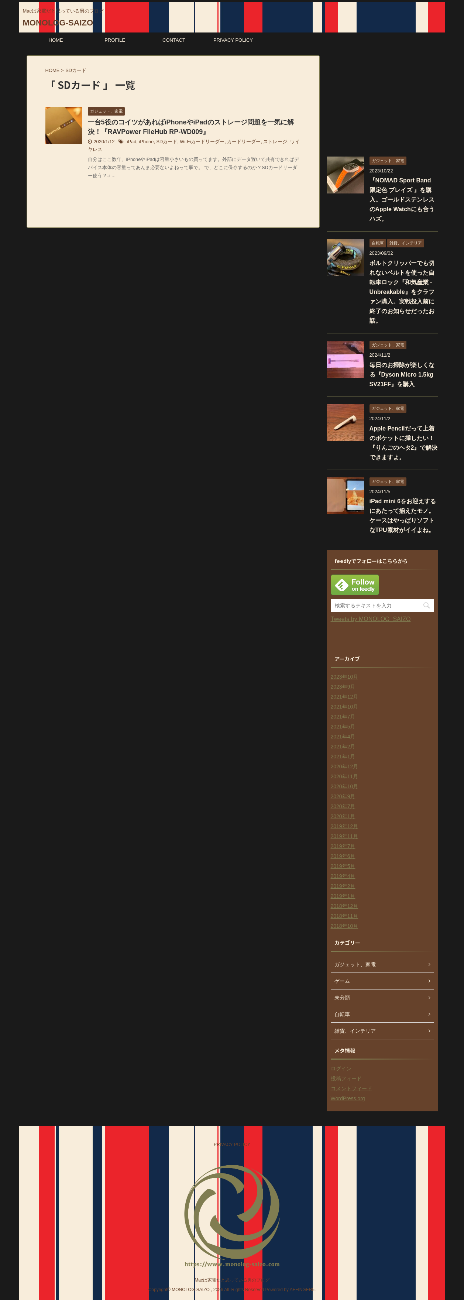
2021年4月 (343, 737)
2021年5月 (343, 727)
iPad (132, 141)
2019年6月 (343, 856)
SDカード (166, 141)
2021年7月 (343, 717)
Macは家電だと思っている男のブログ (232, 1280)
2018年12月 (344, 906)
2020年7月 (343, 806)
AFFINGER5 (302, 1289)
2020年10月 (344, 786)
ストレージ (275, 141)
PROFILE (114, 40)
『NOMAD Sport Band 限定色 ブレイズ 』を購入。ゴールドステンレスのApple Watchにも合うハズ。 (402, 199)
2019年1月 (343, 896)
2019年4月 (343, 876)
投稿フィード (346, 1078)
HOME (56, 40)
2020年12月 (344, 766)
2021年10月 (344, 707)
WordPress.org (348, 1098)
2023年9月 (343, 687)
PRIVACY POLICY (233, 40)
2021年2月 (343, 747)
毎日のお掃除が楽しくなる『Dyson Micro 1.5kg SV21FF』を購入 (402, 374)
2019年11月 (344, 836)
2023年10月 (344, 677)
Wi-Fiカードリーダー (202, 141)
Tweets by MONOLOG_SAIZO (371, 619)
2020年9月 (343, 796)
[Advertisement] (382, 101)
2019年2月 (343, 886)
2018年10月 (344, 926)
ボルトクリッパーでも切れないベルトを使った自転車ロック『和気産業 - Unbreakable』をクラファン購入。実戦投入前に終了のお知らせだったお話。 (402, 292)
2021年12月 (344, 697)
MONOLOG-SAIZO (58, 22)
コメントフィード (351, 1088)
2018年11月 (344, 916)
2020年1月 (343, 816)
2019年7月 (343, 846)
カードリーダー (244, 141)
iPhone (146, 141)
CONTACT (173, 40)
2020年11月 (344, 776)
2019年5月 (343, 866)
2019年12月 (344, 826)
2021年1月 (343, 756)
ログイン (341, 1068)
